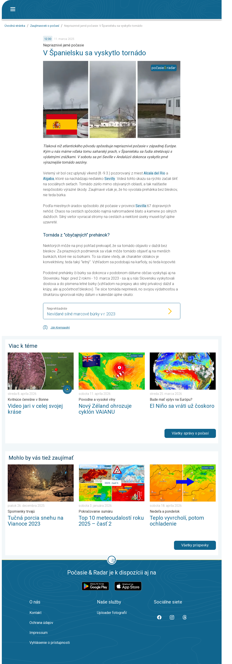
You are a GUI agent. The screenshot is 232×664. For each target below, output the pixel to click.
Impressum (38, 632)
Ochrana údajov (41, 623)
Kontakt (35, 613)
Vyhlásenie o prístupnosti (49, 642)
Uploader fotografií (112, 613)
